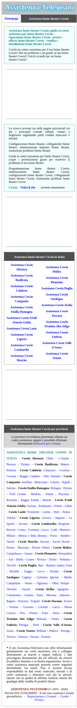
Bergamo (63, 523)
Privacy (39, 699)
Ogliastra (42, 583)
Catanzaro (49, 470)
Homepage (11, 18)
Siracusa (23, 601)
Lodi (54, 529)
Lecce (41, 571)
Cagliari (27, 577)
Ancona (44, 541)
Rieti (56, 511)
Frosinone (33, 511)
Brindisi (14, 571)
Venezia (22, 636)
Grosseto (28, 607)
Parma (49, 494)
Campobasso (14, 553)
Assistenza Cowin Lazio (22, 328)
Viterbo (11, 517)
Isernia (28, 553)
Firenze (13, 607)
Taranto (54, 571)
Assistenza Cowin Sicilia (56, 305)
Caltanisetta (14, 595)
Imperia (60, 517)
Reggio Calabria (30, 476)
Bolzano (42, 618)
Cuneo (30, 559)
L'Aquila (63, 458)
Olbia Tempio (60, 583)
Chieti (49, 458)
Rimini (47, 500)
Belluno (41, 630)
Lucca (56, 607)
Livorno (43, 607)
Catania (28, 595)
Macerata (23, 547)
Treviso (11, 636)
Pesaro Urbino (41, 547)
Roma (66, 511)
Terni (36, 624)
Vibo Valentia (51, 476)
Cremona (33, 529)
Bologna (56, 488)
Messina (51, 595)
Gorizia (31, 505)
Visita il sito (27, 187)
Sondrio (65, 535)
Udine (68, 505)
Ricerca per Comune (48, 443)
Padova (53, 630)
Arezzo (67, 601)
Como (21, 529)
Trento (55, 618)
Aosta (10, 630)
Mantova (65, 529)
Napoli (66, 482)
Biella (19, 559)
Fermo (10, 547)
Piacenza (63, 494)
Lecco (45, 529)
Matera (65, 464)
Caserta (54, 482)
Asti (10, 559)
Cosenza (64, 470)
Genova (46, 517)
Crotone (11, 476)
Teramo (25, 464)
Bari (40, 565)
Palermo (65, 595)
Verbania (64, 559)
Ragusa (11, 601)
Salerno (11, 488)
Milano (11, 535)
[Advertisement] (39, 94)
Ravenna (12, 500)
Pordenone (44, 505)
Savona (23, 523)
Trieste (58, 505)
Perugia (23, 624)
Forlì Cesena (18, 494)
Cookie (64, 696)
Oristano (12, 589)
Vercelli (11, 565)
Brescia (11, 529)
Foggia (28, 571)
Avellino (26, 482)
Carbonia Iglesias (48, 577)
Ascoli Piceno (61, 541)
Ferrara (67, 488)
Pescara (11, 464)
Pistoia (33, 613)
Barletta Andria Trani (59, 565)
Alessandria (65, 553)
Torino (52, 559)
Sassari (26, 589)
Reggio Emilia (30, 500)
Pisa (22, 613)
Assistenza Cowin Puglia (56, 288)
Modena (36, 494)
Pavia (53, 535)
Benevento (41, 482)
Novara (41, 559)
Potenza (11, 470)
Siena (56, 613)
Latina (46, 511)
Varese (11, 541)
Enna (40, 595)
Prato (45, 613)
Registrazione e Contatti (41, 696)
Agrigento (63, 589)
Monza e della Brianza (33, 535)
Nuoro (28, 583)
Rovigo (65, 630)
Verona (34, 636)
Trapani (35, 601)
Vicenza (45, 636)
